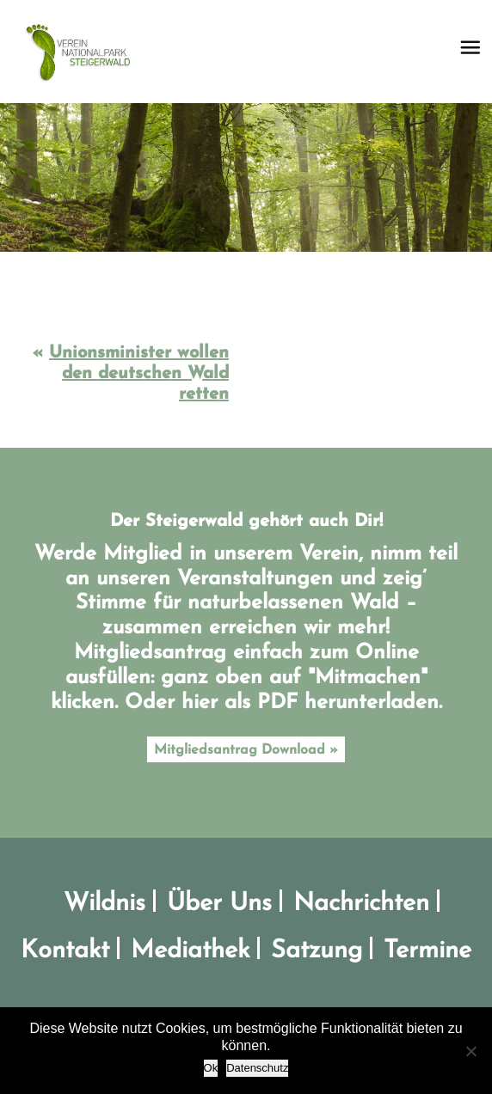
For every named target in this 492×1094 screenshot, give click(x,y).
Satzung (316, 950)
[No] (470, 1051)
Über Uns (219, 903)
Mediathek (190, 950)
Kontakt (65, 950)
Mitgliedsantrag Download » (246, 750)
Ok (211, 1067)
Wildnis (104, 903)
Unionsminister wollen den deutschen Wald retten (139, 374)
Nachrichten (361, 903)
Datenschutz (257, 1067)
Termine (427, 950)
